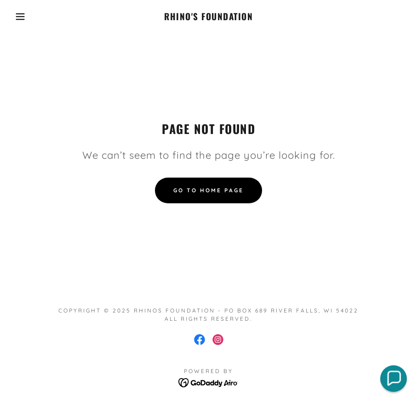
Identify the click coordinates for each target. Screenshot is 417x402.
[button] (21, 16)
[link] (209, 17)
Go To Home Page (208, 190)
